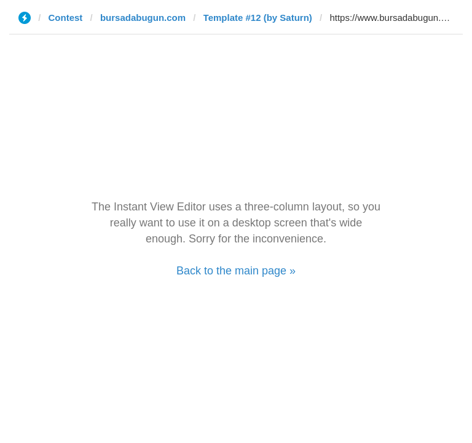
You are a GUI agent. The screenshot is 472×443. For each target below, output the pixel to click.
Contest (66, 17)
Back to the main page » (236, 271)
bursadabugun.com (143, 17)
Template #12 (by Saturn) (257, 17)
